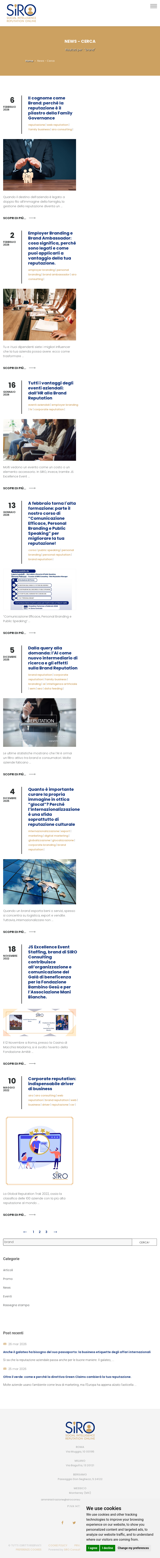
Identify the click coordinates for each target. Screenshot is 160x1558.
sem (32, 688)
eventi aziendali (39, 405)
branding (34, 684)
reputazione (36, 125)
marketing (35, 836)
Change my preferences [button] (133, 1548)
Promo (8, 1279)
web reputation (57, 125)
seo (39, 688)
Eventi (7, 1296)
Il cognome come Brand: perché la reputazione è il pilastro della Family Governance (50, 108)
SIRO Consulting (74, 1549)
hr (31, 409)
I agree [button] (92, 1548)
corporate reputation (49, 409)
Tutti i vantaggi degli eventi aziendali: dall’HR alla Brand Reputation (50, 390)
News (7, 1288)
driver (46, 1105)
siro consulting (62, 129)
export (65, 831)
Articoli (8, 1270)
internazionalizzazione (43, 831)
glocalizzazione (63, 840)
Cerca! (144, 1242)
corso (32, 550)
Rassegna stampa (16, 1305)
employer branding (41, 270)
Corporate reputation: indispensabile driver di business (52, 1084)
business (34, 1105)
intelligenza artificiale (62, 684)
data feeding (53, 688)
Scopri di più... (14, 218)
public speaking (49, 550)
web (73, 1100)
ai (44, 684)
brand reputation (40, 559)
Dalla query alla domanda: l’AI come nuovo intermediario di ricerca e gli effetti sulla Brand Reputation (53, 658)
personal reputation (56, 555)
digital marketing (56, 836)
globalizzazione (39, 840)
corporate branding (42, 845)
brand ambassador (56, 274)
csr (72, 1105)
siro (30, 1095)
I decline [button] (107, 1548)
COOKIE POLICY (57, 1545)
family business (39, 129)
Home (29, 61)
